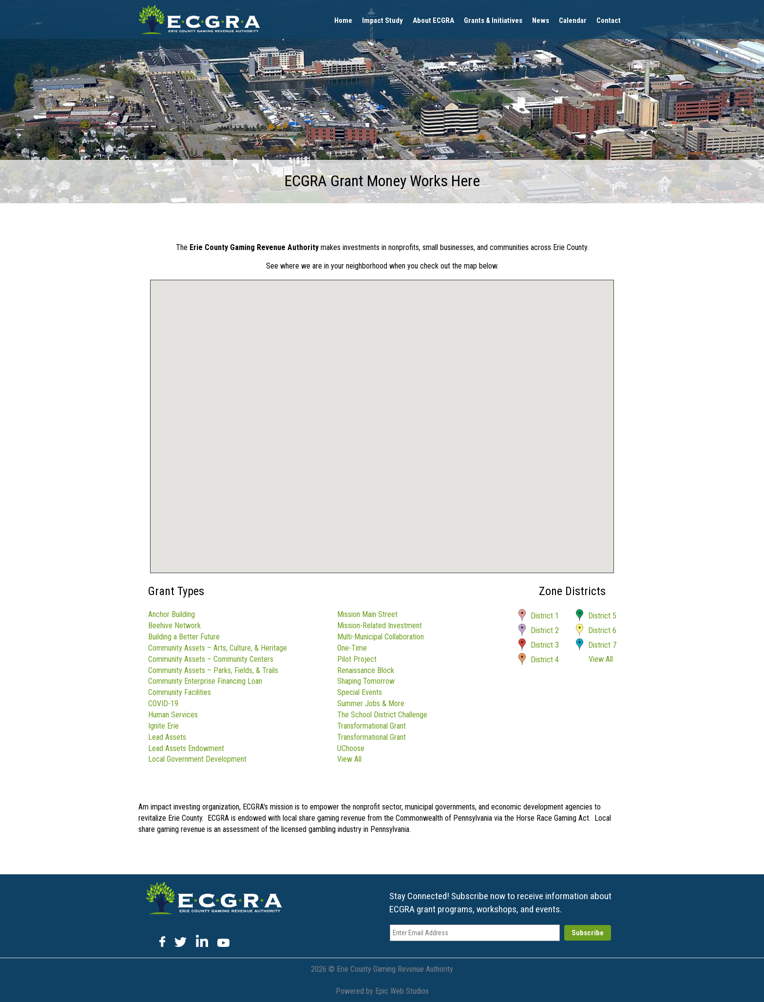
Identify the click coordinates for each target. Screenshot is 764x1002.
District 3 (545, 645)
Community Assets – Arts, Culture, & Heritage (217, 648)
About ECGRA (433, 20)
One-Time (352, 648)
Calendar (573, 20)
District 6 (602, 630)
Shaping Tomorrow (366, 681)
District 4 (545, 659)
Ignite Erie (163, 726)
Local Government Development (197, 759)
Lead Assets (167, 737)
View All (349, 759)
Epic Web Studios (402, 991)
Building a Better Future (184, 636)
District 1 (545, 615)
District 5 (602, 615)
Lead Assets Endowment (186, 748)
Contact (608, 20)
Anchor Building (171, 614)
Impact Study (382, 20)
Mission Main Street (367, 614)
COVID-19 (163, 703)
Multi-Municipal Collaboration (380, 636)
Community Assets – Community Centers (210, 659)
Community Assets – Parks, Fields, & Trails (213, 670)
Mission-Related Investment (379, 625)
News (540, 20)
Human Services (173, 714)
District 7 (602, 645)
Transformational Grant (371, 726)
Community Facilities (179, 692)
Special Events (359, 692)
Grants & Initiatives (493, 20)
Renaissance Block (365, 670)
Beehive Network (174, 625)
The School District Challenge (382, 714)
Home (343, 20)
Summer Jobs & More (370, 703)
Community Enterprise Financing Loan (205, 681)
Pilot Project (357, 659)
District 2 (545, 630)
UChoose (350, 748)
